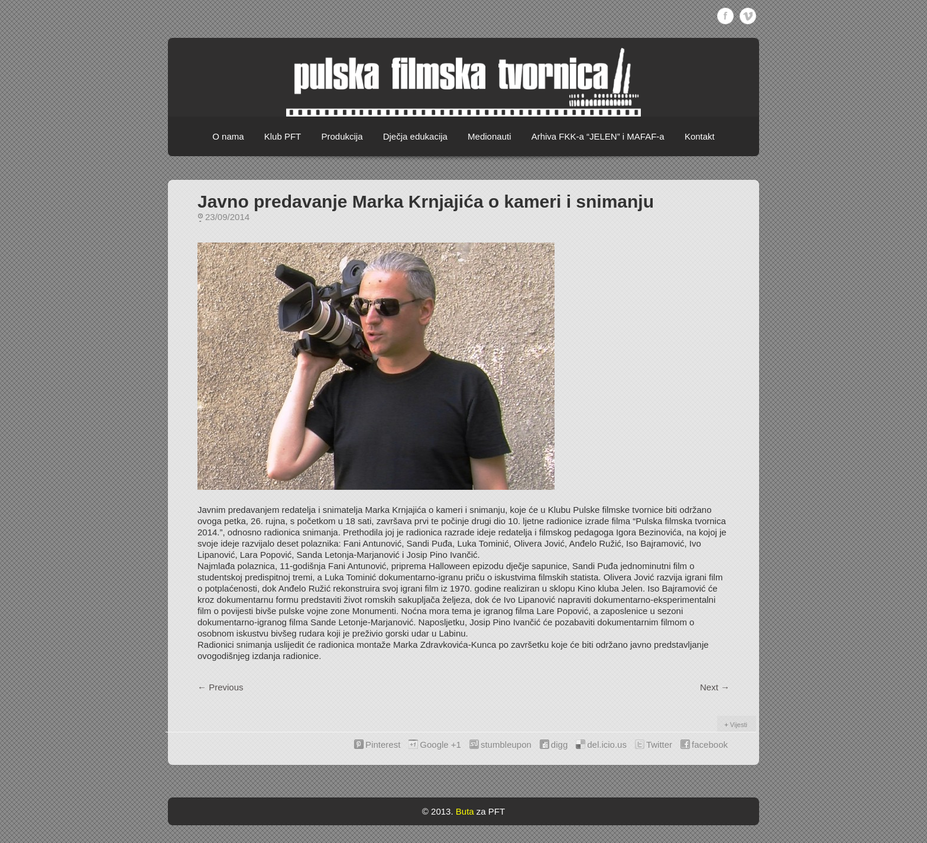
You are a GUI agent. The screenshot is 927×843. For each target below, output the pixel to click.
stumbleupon (506, 744)
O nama (228, 136)
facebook (710, 744)
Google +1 (440, 744)
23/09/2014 (227, 217)
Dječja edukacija (415, 136)
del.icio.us (607, 744)
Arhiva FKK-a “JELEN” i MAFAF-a (598, 136)
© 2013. (437, 811)
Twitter (659, 744)
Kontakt (700, 136)
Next (715, 687)
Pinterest (382, 744)
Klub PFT (283, 136)
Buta (465, 811)
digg (559, 744)
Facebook (725, 16)
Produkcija (341, 136)
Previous (220, 687)
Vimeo (748, 16)
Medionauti (489, 136)
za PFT (491, 811)
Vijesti (738, 724)
